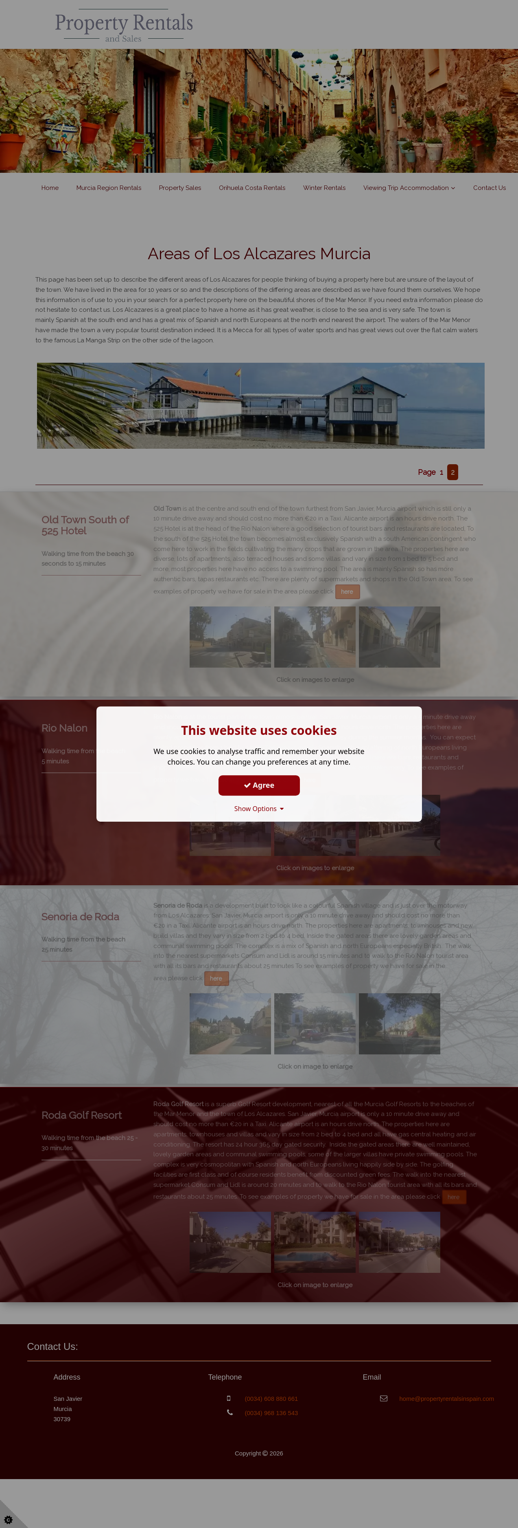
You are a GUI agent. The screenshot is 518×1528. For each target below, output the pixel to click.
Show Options (259, 808)
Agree (259, 785)
